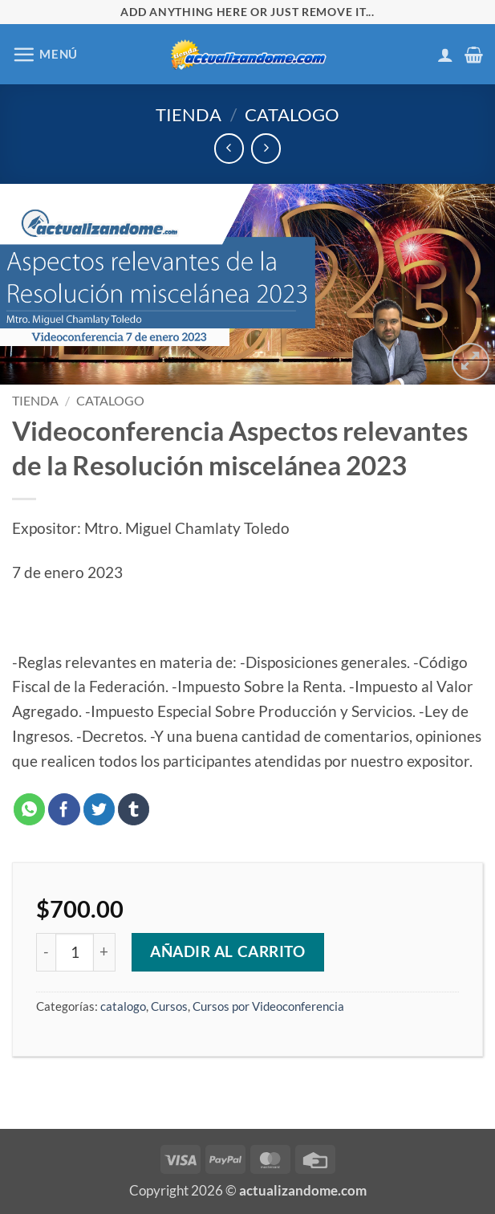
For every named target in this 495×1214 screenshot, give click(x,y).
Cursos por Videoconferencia (268, 1006)
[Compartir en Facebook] (64, 809)
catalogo (292, 114)
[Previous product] (266, 148)
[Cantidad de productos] (74, 952)
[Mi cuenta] (445, 54)
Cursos (169, 1006)
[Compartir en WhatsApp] (30, 809)
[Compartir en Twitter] (99, 809)
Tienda (188, 114)
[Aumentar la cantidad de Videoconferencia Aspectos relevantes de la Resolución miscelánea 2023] (105, 952)
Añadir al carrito (228, 951)
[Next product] (229, 148)
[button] (45, 54)
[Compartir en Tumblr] (134, 809)
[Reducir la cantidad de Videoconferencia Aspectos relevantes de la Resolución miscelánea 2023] (45, 952)
